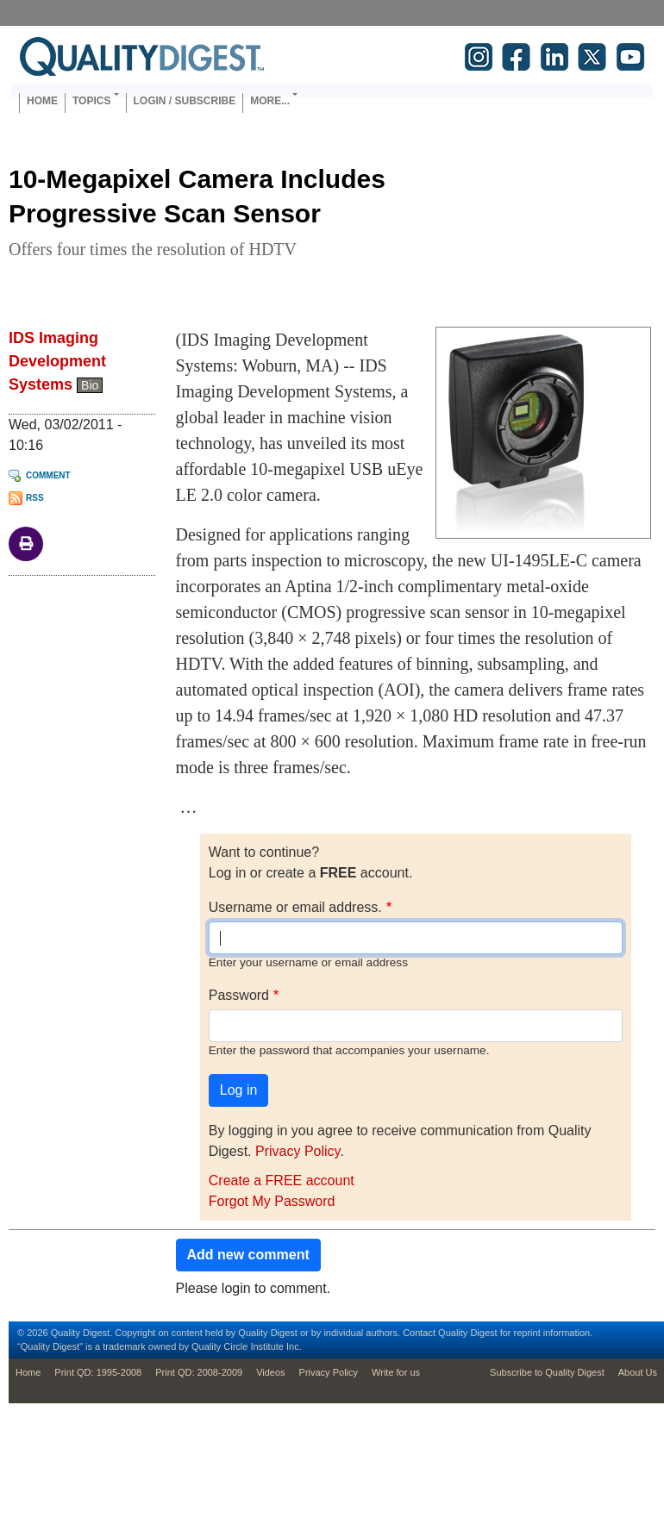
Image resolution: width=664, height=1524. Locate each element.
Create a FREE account (281, 1180)
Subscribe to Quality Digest (547, 1372)
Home (42, 101)
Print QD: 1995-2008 (97, 1372)
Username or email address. (295, 907)
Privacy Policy (297, 1151)
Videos (270, 1372)
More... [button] (270, 101)
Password (239, 995)
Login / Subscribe (185, 101)
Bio (89, 385)
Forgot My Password (272, 1201)
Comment (48, 475)
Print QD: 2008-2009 (198, 1372)
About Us (637, 1372)
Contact (419, 1332)
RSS (35, 498)
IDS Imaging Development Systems (57, 361)
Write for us (396, 1372)
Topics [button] (91, 101)
